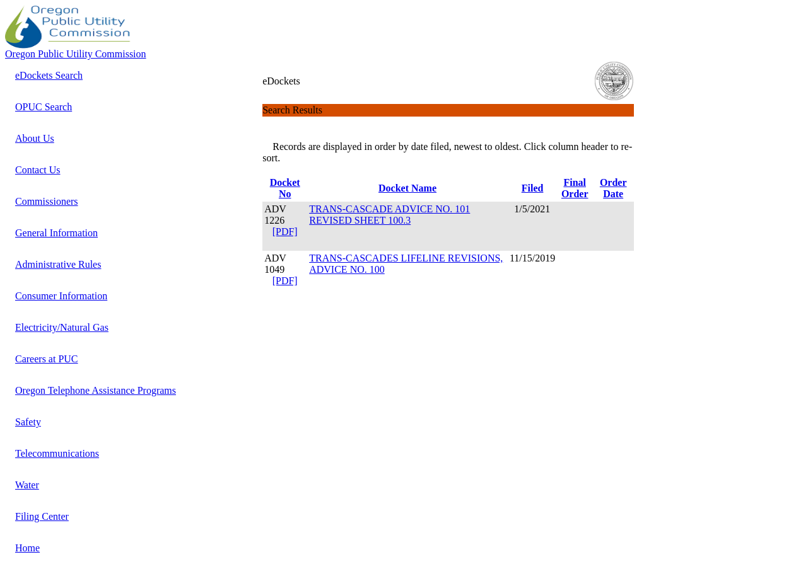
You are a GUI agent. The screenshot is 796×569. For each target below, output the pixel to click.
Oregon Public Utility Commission (75, 54)
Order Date (613, 188)
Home (27, 548)
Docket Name (407, 188)
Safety (28, 422)
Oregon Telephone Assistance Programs (95, 390)
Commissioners (46, 201)
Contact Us (38, 169)
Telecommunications (57, 453)
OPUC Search (43, 106)
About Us (34, 138)
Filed (533, 188)
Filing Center (42, 516)
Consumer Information (61, 295)
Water (27, 485)
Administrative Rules (58, 264)
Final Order (574, 188)
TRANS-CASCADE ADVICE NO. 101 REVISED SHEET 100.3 (389, 215)
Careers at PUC (46, 358)
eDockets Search (49, 75)
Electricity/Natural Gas (61, 327)
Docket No (285, 188)
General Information (56, 232)
